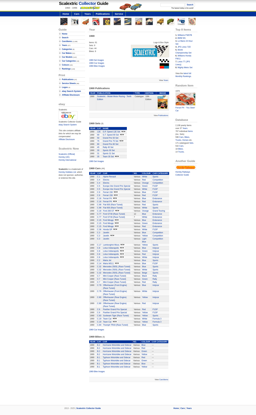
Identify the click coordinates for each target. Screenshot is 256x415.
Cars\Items (67, 41)
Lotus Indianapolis (111, 248)
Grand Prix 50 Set (110, 138)
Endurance (157, 198)
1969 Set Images (96, 60)
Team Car (107, 319)
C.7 (98, 276)
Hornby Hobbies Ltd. (67, 172)
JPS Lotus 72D (184, 47)
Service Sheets (69, 83)
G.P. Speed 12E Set (111, 132)
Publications (103, 14)
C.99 (99, 204)
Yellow (145, 236)
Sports (155, 177)
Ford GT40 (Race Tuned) (114, 214)
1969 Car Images (96, 63)
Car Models (67, 57)
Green (145, 186)
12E (99, 132)
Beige (144, 273)
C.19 (99, 319)
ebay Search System (71, 91)
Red (144, 180)
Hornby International (67, 160)
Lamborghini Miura (111, 245)
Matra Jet (107, 260)
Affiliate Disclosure (71, 95)
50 (98, 138)
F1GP (155, 186)
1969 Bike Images (97, 66)
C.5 (98, 186)
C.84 (99, 325)
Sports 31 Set (109, 153)
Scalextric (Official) (67, 154)
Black (144, 276)
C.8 (98, 248)
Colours (65, 65)
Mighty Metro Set (185, 67)
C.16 (99, 198)
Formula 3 (156, 319)
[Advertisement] (128, 394)
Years (87, 14)
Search (65, 37)
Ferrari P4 (107, 198)
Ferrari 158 (108, 192)
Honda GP (107, 229)
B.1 (98, 357)
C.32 (99, 266)
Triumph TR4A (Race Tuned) (115, 325)
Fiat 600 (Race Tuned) (112, 204)
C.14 (99, 263)
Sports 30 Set (109, 150)
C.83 (99, 315)
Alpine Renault (109, 177)
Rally (154, 276)
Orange (145, 183)
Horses (185, 140)
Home (66, 14)
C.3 (98, 232)
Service (119, 14)
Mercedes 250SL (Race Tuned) (116, 266)
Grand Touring (158, 211)
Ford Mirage (108, 220)
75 (98, 141)
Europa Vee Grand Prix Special (116, 186)
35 (98, 156)
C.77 (99, 214)
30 (98, 150)
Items (190, 131)
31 (98, 153)
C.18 (99, 211)
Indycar (155, 248)
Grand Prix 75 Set (110, 141)
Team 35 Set (108, 156)
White (144, 177)
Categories (67, 49)
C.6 (98, 309)
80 (98, 144)
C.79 (99, 285)
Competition (157, 180)
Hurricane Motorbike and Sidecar (117, 345)
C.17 (99, 245)
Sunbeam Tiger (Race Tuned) (116, 315)
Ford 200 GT (108, 211)
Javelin (106, 232)
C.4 (98, 180)
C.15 (99, 220)
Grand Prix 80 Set (110, 144)
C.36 (99, 229)
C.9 (98, 192)
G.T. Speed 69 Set (111, 135)
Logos (65, 87)
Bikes (186, 137)
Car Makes (67, 53)
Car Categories (69, 61)
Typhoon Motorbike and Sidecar (116, 357)
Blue (144, 192)
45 (98, 147)
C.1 (98, 177)
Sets (191, 143)
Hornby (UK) (64, 157)
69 (98, 135)
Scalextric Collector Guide (88, 408)
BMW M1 (182, 38)
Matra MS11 (108, 263)
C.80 (99, 297)
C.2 (98, 260)
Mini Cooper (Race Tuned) (114, 276)
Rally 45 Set (108, 147)
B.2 (98, 345)
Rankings (66, 69)
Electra (106, 180)
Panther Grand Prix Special (115, 309)
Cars (76, 14)
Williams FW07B (185, 35)
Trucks (178, 140)
